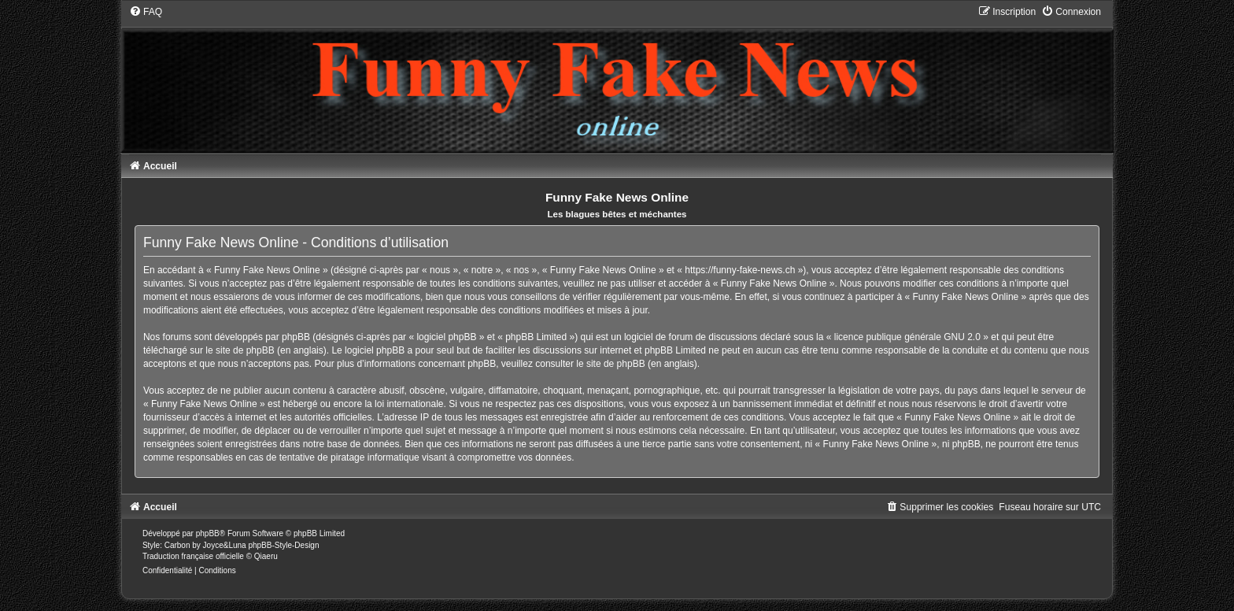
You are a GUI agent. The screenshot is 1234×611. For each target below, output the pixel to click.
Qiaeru (266, 556)
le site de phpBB (239, 350)
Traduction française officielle (193, 556)
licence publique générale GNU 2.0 (907, 337)
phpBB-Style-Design (283, 545)
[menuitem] (145, 11)
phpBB (208, 533)
